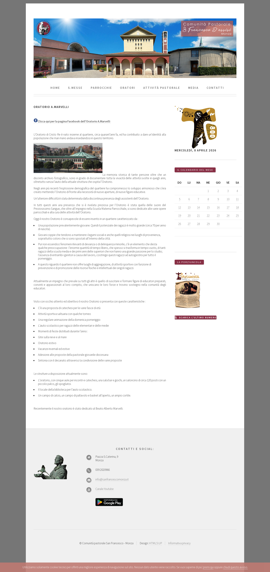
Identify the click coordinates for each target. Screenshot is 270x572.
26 (179, 224)
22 (208, 215)
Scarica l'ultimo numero (198, 317)
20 (189, 215)
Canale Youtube (104, 489)
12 (179, 207)
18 (237, 207)
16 (218, 207)
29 (208, 224)
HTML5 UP (155, 543)
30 (218, 224)
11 (237, 199)
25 (237, 215)
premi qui (208, 567)
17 (228, 207)
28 (198, 224)
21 (198, 215)
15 (208, 207)
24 (228, 215)
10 (228, 199)
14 (198, 207)
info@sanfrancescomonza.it (112, 479)
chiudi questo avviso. (235, 567)
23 (218, 215)
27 (189, 224)
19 (179, 215)
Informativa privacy (179, 543)
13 (189, 207)
